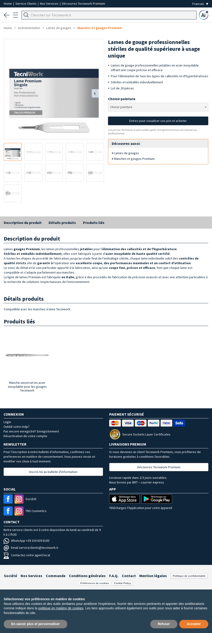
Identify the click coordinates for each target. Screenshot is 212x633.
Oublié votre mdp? (16, 426)
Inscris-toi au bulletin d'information (53, 472)
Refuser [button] (164, 624)
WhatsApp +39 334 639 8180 (26, 540)
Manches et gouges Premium (99, 28)
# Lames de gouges (125, 153)
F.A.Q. (113, 575)
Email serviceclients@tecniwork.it (31, 547)
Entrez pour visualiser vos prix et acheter (158, 121)
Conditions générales (87, 575)
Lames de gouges (58, 28)
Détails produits (62, 222)
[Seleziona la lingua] (200, 4)
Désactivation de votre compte (25, 436)
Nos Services (49, 3)
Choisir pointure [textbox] (121, 107)
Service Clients (26, 3)
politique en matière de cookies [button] (60, 608)
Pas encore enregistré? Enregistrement (31, 431)
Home (8, 3)
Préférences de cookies (94, 583)
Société (10, 575)
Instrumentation (29, 28)
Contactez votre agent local (27, 555)
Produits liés (93, 222)
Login (7, 422)
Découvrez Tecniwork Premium (83, 3)
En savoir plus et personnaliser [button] (35, 624)
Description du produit (23, 222)
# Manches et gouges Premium (133, 159)
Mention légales (153, 575)
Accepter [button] (194, 624)
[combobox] (158, 107)
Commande (55, 575)
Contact (129, 575)
